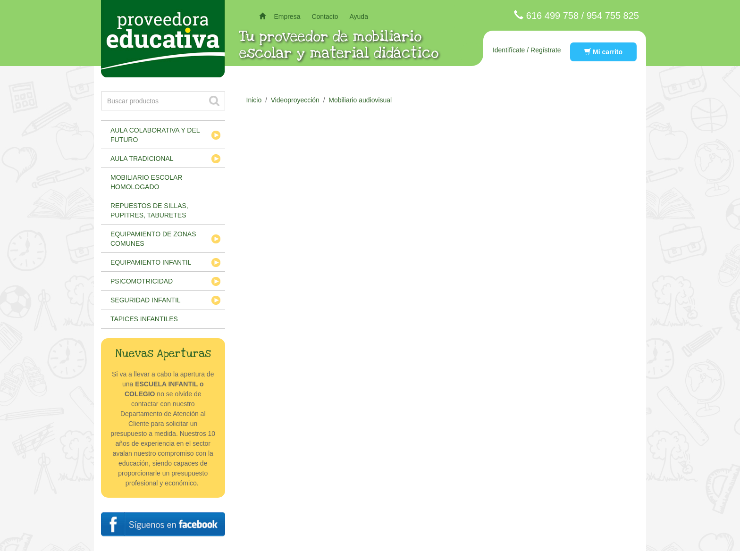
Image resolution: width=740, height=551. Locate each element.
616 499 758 (552, 15)
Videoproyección (295, 100)
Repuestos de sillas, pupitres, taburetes (149, 210)
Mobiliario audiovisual (360, 100)
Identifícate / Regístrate (527, 50)
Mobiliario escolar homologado (146, 182)
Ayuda (358, 16)
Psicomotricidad (141, 281)
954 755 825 (613, 15)
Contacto (324, 16)
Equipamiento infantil (150, 262)
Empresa (287, 16)
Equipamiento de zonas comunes (153, 238)
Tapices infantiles (144, 319)
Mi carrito (603, 52)
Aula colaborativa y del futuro (155, 134)
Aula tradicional (142, 158)
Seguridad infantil (145, 300)
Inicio (254, 100)
